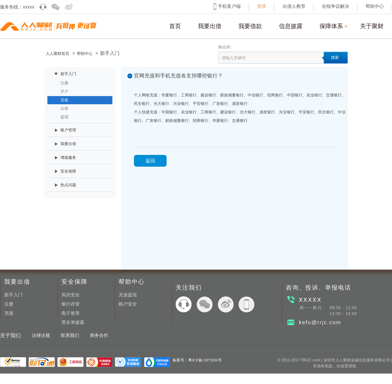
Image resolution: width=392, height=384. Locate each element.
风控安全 (70, 294)
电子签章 (70, 313)
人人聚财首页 (57, 53)
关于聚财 (372, 26)
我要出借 (209, 26)
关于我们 (10, 335)
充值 (8, 313)
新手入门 (13, 294)
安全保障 (74, 281)
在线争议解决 (335, 6)
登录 (261, 6)
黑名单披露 (72, 322)
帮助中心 (375, 6)
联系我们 (70, 335)
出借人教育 (294, 6)
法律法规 (41, 335)
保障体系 (333, 31)
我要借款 (250, 26)
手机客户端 (229, 6)
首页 (175, 26)
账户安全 (128, 304)
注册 (8, 304)
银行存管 (70, 304)
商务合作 (99, 335)
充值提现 (128, 294)
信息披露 (290, 26)
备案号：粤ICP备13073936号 (197, 360)
